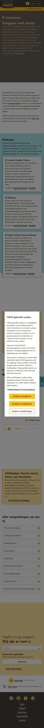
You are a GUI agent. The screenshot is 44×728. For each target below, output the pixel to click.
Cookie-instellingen (22, 411)
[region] (22, 364)
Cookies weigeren (22, 396)
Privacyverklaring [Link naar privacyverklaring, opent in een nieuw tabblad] (28, 389)
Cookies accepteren (22, 403)
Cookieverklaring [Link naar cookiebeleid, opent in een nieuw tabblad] (14, 389)
